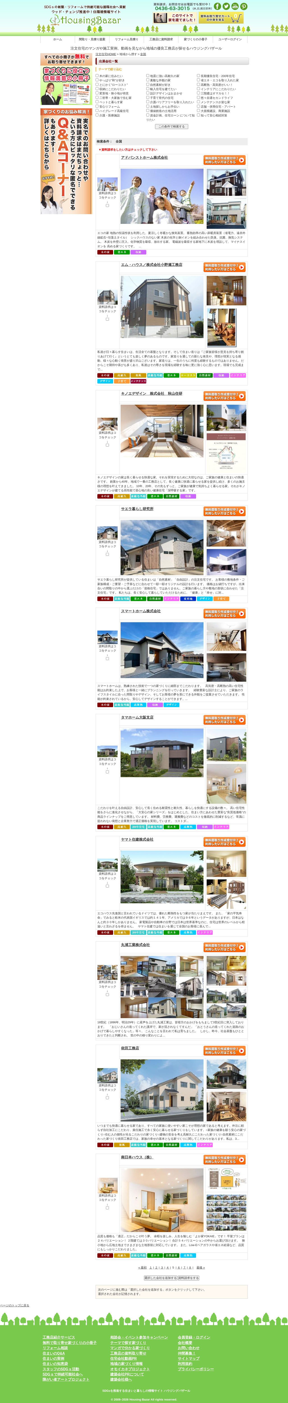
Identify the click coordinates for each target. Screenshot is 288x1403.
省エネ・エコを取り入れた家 (218, 80)
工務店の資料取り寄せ (128, 1353)
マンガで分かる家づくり (130, 1348)
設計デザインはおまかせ (164, 93)
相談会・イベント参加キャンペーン (139, 1337)
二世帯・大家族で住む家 (114, 98)
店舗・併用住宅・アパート (216, 106)
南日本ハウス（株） (137, 1157)
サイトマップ (188, 1358)
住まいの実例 (53, 1358)
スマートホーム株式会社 (141, 611)
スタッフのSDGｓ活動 (61, 1369)
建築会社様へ (121, 1379)
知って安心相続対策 (212, 115)
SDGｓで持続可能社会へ (63, 1374)
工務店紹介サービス (59, 1337)
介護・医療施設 (108, 115)
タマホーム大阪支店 (137, 717)
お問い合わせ (188, 1348)
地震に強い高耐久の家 (162, 76)
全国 (143, 54)
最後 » (201, 1267)
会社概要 (185, 1343)
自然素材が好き (158, 84)
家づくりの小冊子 (195, 39)
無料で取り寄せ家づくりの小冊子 (70, 1343)
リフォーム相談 (55, 1348)
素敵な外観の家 (158, 80)
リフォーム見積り (126, 39)
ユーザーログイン (230, 39)
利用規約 (185, 1364)
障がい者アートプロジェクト (66, 1379)
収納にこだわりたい (111, 89)
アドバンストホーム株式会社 (144, 157)
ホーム (57, 39)
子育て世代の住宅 (160, 98)
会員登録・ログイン (194, 1337)
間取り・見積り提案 (92, 39)
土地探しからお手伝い (162, 106)
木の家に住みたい (109, 76)
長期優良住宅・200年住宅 (216, 76)
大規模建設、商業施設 (213, 111)
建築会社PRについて (127, 1374)
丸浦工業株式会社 (135, 945)
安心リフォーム (108, 106)
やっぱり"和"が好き (110, 80)
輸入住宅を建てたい (161, 89)
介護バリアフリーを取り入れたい (170, 102)
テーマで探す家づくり (128, 1343)
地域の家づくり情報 (126, 1364)
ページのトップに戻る (14, 1305)
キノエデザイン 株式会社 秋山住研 (151, 393)
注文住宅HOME (106, 54)
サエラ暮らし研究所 (137, 509)
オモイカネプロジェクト (130, 1369)
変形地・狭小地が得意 (112, 93)
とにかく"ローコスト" (112, 84)
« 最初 (142, 1267)
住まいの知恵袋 (55, 1364)
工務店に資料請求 (161, 39)
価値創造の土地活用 (161, 111)
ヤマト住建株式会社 (137, 839)
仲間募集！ (187, 1353)
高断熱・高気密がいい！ (215, 84)
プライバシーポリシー (196, 1369)
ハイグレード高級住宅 (112, 111)
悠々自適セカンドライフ (215, 98)
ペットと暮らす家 (109, 102)
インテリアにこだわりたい (216, 89)
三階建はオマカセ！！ (213, 93)
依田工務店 (130, 1048)
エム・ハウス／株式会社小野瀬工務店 (151, 265)
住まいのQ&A (54, 1353)
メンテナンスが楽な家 (213, 102)
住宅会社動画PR (123, 1358)
